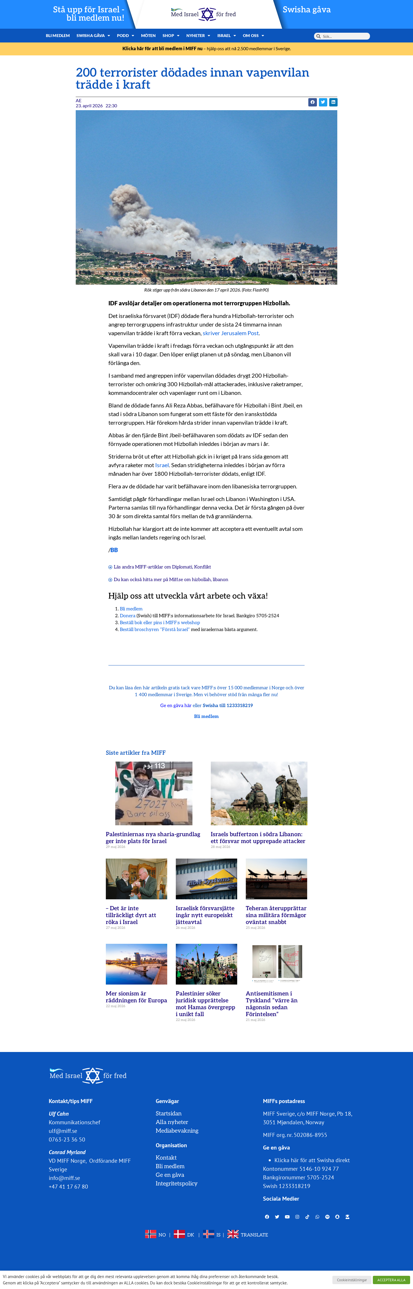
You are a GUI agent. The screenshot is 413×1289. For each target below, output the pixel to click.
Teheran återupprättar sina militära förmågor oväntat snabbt (276, 915)
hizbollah (201, 580)
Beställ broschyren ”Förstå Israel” (155, 629)
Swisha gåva (307, 10)
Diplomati (182, 567)
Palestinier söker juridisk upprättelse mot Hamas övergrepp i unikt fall (205, 1004)
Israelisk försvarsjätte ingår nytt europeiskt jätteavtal (205, 915)
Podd (125, 35)
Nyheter (198, 35)
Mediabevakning (177, 1130)
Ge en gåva (170, 1175)
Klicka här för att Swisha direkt (312, 1160)
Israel (226, 35)
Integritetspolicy (177, 1183)
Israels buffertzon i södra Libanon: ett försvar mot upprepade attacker (258, 838)
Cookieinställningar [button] (352, 1280)
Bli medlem (58, 35)
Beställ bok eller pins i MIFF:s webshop (160, 623)
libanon (220, 580)
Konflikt (202, 567)
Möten (148, 35)
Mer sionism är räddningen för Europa (136, 997)
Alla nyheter (172, 1122)
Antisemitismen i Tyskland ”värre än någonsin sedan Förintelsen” (272, 1004)
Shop (171, 35)
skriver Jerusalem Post (231, 332)
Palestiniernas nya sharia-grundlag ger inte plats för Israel (153, 838)
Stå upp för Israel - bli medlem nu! (88, 14)
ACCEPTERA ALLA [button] (391, 1280)
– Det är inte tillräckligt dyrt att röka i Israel (131, 915)
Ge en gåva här (176, 705)
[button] (312, 102)
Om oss (253, 35)
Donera (127, 616)
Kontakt (166, 1157)
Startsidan (169, 1113)
